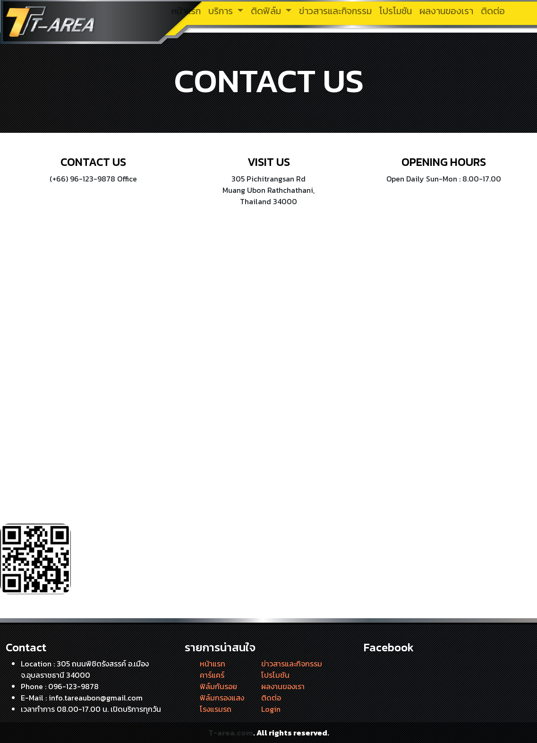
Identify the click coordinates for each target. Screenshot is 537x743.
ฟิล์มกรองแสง (222, 697)
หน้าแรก (212, 663)
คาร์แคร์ (212, 675)
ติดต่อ (271, 697)
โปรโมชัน (275, 675)
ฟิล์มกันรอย (218, 686)
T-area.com (230, 732)
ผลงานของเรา (283, 686)
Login (271, 709)
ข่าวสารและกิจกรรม (291, 663)
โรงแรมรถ (215, 709)
